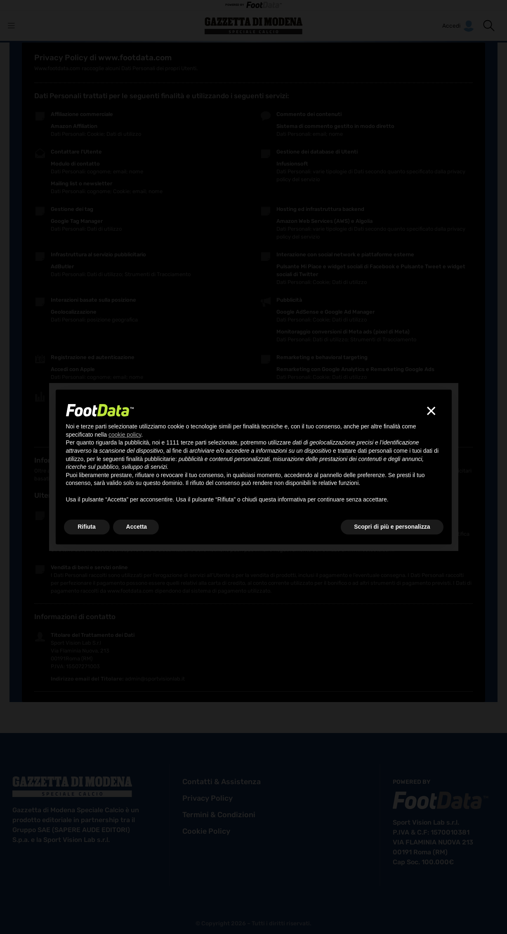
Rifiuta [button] (87, 526)
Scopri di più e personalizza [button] (392, 526)
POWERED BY (253, 5)
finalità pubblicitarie (150, 459)
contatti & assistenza (221, 781)
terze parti (193, 442)
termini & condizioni (218, 814)
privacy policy (207, 798)
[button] (488, 25)
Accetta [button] (136, 526)
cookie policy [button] (124, 434)
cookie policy (206, 831)
